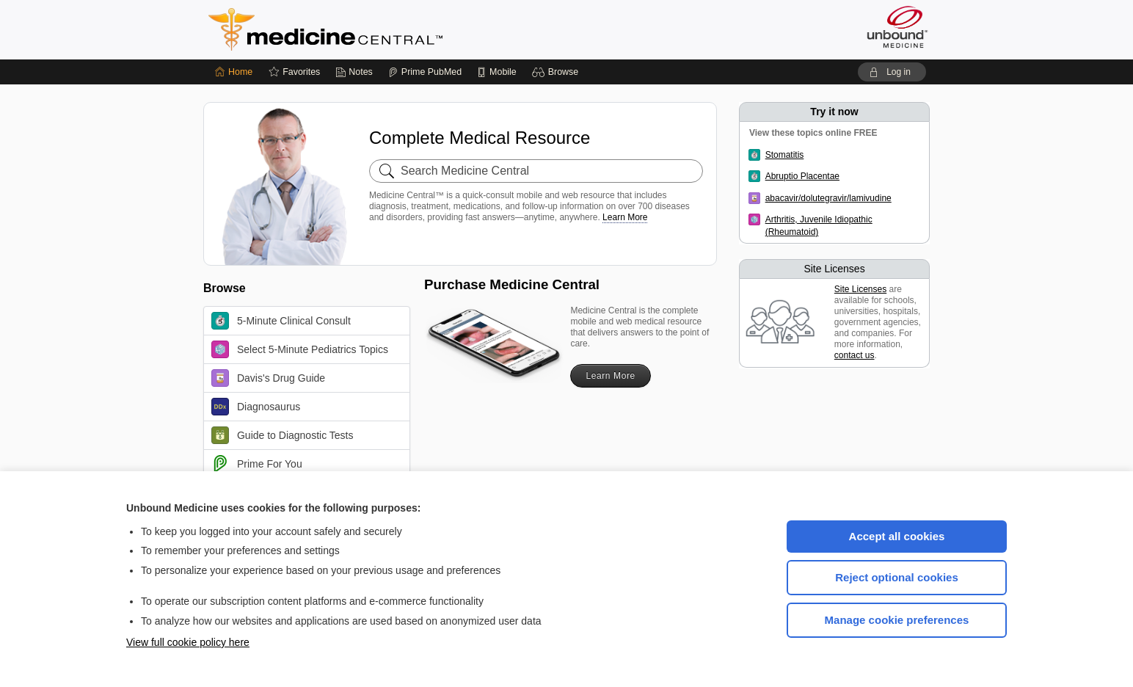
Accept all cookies (897, 536)
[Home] (233, 71)
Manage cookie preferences (897, 620)
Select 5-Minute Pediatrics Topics (299, 349)
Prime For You (256, 464)
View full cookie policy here (187, 642)
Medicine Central (390, 29)
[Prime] (425, 71)
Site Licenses (860, 289)
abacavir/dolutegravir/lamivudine (828, 198)
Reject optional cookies (896, 577)
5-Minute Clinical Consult (281, 321)
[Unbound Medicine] (897, 27)
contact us (854, 355)
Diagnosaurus (255, 406)
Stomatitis (784, 155)
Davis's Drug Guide (268, 378)
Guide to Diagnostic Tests (282, 435)
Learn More (624, 217)
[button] (557, 71)
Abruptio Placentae (802, 176)
